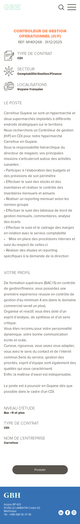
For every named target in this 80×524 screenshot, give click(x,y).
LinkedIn (60, 512)
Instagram (73, 512)
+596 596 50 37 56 (20, 514)
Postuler (40, 469)
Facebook (67, 512)
